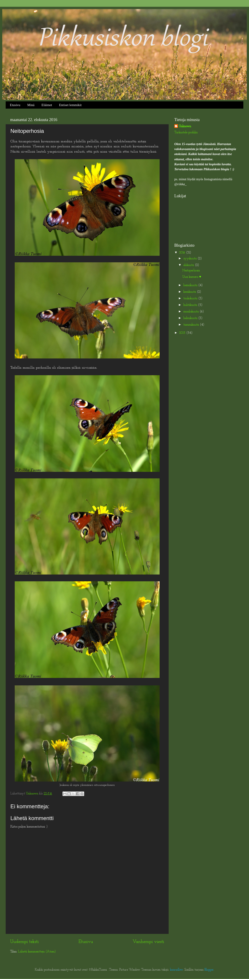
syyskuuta (190, 258)
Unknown (185, 126)
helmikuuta (190, 318)
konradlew (176, 970)
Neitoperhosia (191, 270)
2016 (182, 252)
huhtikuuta (190, 305)
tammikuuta (191, 324)
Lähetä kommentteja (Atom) (37, 951)
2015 (182, 333)
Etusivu (15, 105)
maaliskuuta (191, 311)
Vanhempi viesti (148, 942)
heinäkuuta (190, 285)
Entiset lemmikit (70, 105)
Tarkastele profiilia (186, 132)
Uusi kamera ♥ (191, 277)
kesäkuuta (190, 292)
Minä (31, 105)
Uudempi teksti (24, 942)
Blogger (209, 970)
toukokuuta (190, 298)
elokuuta (189, 265)
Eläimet (46, 105)
